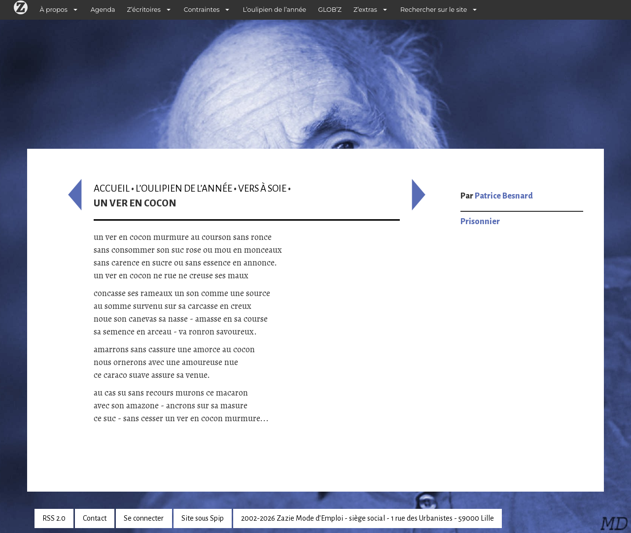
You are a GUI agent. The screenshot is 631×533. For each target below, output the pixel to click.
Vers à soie (262, 188)
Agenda (103, 9)
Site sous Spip (202, 518)
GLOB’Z (330, 9)
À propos (54, 9)
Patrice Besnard (504, 196)
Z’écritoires (144, 9)
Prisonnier (480, 221)
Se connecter (144, 518)
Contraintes (202, 9)
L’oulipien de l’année (274, 9)
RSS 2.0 (54, 518)
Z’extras (365, 9)
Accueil (112, 188)
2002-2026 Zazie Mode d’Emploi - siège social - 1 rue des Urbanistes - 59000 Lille (367, 518)
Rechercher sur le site (433, 9)
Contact (94, 518)
